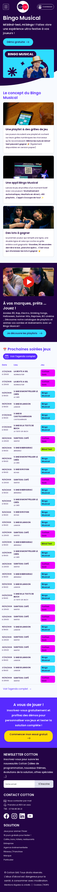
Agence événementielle (16, 847)
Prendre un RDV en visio (17, 804)
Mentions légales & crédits (17, 884)
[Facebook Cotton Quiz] (7, 816)
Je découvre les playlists (24, 333)
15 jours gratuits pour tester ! (17, 835)
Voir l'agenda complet (20, 356)
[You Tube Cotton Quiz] (30, 816)
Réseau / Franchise (13, 851)
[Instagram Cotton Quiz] (14, 816)
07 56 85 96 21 (15, 808)
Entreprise (9, 843)
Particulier (9, 859)
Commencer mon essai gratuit (29, 736)
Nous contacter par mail (17, 800)
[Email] (19, 784)
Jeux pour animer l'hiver (15, 831)
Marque (7, 855)
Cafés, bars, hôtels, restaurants (19, 839)
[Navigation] (6, 7)
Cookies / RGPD (41, 884)
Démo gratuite (18, 42)
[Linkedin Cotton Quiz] (22, 816)
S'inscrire (44, 784)
